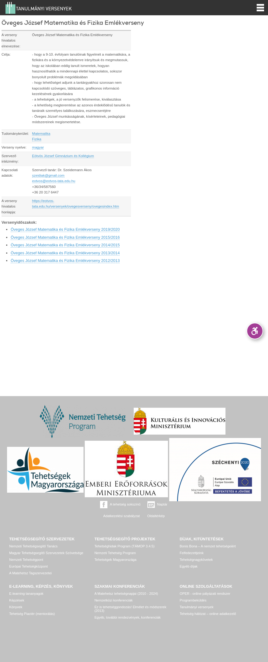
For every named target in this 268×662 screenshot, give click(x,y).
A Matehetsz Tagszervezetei (30, 573)
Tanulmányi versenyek (197, 607)
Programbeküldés (193, 600)
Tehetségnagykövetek (196, 559)
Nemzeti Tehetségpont (26, 559)
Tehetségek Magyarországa (115, 559)
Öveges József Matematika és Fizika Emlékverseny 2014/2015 (65, 245)
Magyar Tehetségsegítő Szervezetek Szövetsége (46, 553)
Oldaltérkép (156, 516)
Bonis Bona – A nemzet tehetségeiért (208, 546)
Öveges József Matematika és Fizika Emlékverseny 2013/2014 (65, 253)
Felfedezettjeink (191, 553)
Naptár (162, 504)
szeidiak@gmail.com (48, 175)
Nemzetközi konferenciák (114, 600)
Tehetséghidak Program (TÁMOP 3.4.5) (124, 546)
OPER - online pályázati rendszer (205, 593)
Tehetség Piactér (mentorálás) (32, 614)
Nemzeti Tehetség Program (115, 553)
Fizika (36, 139)
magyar (38, 147)
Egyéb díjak (188, 566)
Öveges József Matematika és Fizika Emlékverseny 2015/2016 (65, 237)
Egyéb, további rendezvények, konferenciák (128, 617)
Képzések (16, 600)
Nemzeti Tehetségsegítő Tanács (33, 546)
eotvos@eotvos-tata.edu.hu (53, 181)
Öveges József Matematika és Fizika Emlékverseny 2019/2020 (65, 229)
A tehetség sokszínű (125, 504)
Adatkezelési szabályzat (121, 516)
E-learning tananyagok (26, 593)
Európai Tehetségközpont (28, 566)
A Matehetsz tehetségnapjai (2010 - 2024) (126, 593)
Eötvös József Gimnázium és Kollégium (63, 156)
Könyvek (15, 607)
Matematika (41, 133)
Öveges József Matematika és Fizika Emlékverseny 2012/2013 (65, 260)
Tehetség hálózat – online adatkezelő (208, 614)
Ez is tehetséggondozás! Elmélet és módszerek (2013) (130, 608)
